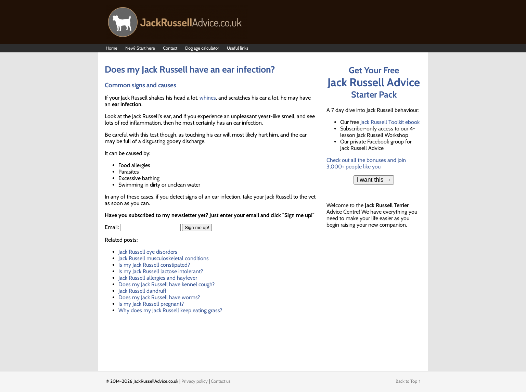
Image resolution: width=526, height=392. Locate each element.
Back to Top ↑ (408, 381)
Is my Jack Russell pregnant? (151, 304)
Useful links (237, 48)
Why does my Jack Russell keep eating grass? (170, 310)
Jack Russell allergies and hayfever (157, 278)
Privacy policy (194, 381)
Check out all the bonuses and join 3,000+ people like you (366, 163)
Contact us (221, 381)
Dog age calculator (202, 48)
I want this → (373, 179)
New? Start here (140, 48)
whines (208, 97)
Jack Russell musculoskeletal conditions (163, 258)
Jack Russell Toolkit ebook (390, 122)
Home (111, 48)
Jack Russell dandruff (142, 291)
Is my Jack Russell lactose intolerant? (160, 271)
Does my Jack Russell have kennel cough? (166, 284)
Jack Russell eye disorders (147, 252)
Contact (170, 48)
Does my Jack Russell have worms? (159, 297)
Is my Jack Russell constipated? (154, 265)
